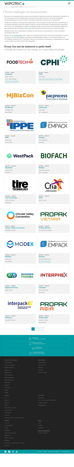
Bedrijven (6, 420)
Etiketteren (40, 370)
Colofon (45, 451)
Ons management (8, 425)
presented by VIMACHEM (12, 81)
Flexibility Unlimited (42, 402)
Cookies (39, 451)
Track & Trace (7, 370)
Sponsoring (7, 445)
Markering (40, 367)
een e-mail (28, 28)
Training (6, 392)
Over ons (6, 423)
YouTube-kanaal (18, 35)
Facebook (9, 452)
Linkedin (5, 452)
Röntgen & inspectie (9, 367)
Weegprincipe (41, 397)
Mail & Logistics (8, 410)
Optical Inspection (8, 375)
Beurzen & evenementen (44, 430)
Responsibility (7, 435)
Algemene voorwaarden (54, 451)
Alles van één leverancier (10, 433)
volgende (42, 329)
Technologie (41, 395)
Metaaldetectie (8, 372)
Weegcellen (7, 382)
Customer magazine (42, 433)
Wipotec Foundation (9, 438)
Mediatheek (41, 428)
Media (21, 6)
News (39, 423)
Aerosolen (6, 415)
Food (5, 397)
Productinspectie (42, 362)
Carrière (6, 428)
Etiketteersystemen (9, 380)
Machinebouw (7, 412)
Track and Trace (42, 365)
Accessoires (7, 387)
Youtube (17, 452)
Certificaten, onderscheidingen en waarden (14, 443)
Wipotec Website (15, 6)
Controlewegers (8, 362)
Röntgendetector (42, 405)
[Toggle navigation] (69, 3)
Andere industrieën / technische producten (14, 417)
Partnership (7, 440)
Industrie (6, 395)
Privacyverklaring (65, 451)
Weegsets (6, 385)
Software (6, 390)
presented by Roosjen (44, 261)
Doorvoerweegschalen (9, 365)
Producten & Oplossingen (10, 360)
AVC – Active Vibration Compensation (47, 400)
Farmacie (6, 400)
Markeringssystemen (9, 377)
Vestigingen (7, 430)
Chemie (6, 405)
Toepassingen (41, 360)
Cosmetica (6, 402)
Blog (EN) (40, 425)
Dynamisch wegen (42, 372)
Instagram (13, 452)
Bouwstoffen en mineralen (10, 407)
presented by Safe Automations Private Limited (50, 79)
